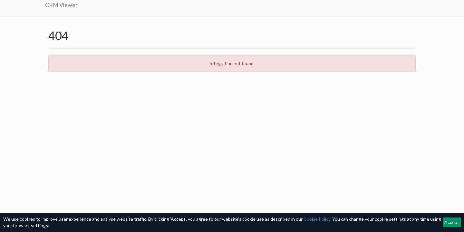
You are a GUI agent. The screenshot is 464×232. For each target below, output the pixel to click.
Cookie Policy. (317, 219)
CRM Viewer (61, 4)
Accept (451, 222)
